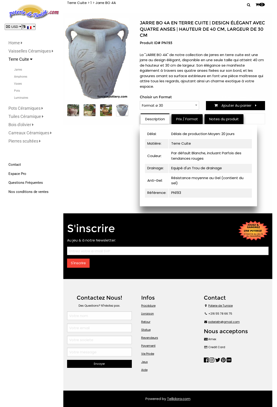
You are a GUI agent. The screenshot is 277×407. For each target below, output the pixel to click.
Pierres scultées (24, 141)
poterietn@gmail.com (224, 322)
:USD (13, 26)
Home (15, 42)
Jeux (144, 362)
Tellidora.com (178, 398)
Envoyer (99, 364)
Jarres (18, 69)
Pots (17, 90)
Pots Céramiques (25, 108)
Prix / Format (187, 119)
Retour (145, 322)
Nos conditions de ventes (28, 192)
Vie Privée (147, 354)
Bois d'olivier (21, 124)
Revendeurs (149, 338)
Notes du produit (224, 119)
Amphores (20, 76)
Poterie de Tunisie (220, 306)
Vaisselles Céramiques (30, 51)
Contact (14, 164)
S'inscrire (78, 262)
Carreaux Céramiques (30, 132)
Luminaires (21, 97)
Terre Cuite (20, 59)
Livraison (147, 314)
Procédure (148, 306)
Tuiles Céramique (25, 116)
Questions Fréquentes (25, 183)
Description (155, 119)
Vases (18, 83)
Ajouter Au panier (235, 105)
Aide (144, 370)
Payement (148, 346)
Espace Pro (17, 174)
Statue (146, 330)
